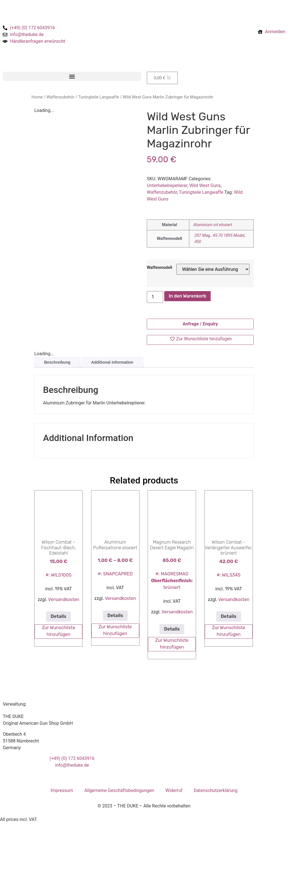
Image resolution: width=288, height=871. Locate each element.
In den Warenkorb (187, 296)
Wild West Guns (205, 185)
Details (58, 616)
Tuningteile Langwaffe (98, 97)
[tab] (57, 362)
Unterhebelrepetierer (167, 185)
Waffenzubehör (60, 97)
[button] (72, 76)
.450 (197, 241)
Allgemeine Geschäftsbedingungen (119, 790)
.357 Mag (202, 235)
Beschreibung (57, 362)
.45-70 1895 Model (228, 235)
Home (37, 97)
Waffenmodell (159, 268)
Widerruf (174, 790)
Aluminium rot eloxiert (213, 224)
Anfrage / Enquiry (200, 324)
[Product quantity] (155, 297)
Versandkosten (63, 599)
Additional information (112, 362)
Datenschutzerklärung (216, 790)
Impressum (61, 790)
